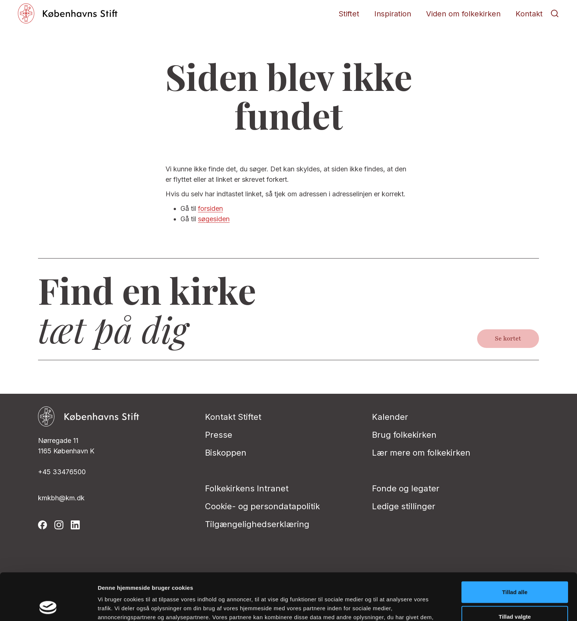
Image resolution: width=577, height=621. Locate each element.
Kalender (390, 416)
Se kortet (508, 339)
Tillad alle (514, 548)
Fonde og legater (405, 488)
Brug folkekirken (404, 434)
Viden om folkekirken (463, 13)
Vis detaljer (387, 606)
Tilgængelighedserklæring (257, 524)
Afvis (515, 596)
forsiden (210, 208)
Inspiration (392, 13)
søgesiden (214, 219)
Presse (218, 434)
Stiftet (348, 13)
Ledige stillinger (403, 506)
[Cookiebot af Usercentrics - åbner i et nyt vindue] (48, 606)
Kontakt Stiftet (233, 416)
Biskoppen (225, 452)
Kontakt (529, 13)
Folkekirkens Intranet (246, 488)
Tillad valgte (515, 572)
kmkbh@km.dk (61, 498)
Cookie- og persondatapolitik (262, 506)
